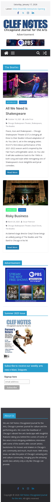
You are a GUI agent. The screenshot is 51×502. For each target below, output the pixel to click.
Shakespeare (37, 123)
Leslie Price (29, 119)
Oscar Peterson (29, 222)
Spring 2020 (11, 210)
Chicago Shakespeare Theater (19, 123)
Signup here (10, 377)
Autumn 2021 (11, 102)
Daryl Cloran (36, 226)
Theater (23, 102)
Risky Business (17, 216)
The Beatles (10, 126)
